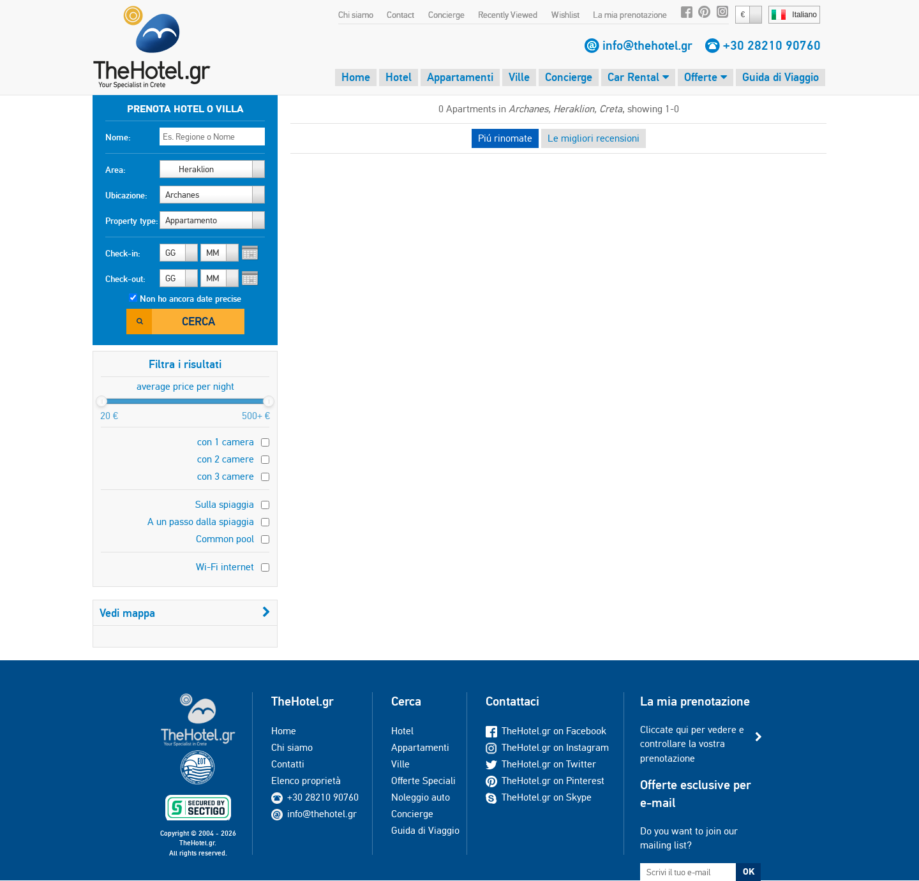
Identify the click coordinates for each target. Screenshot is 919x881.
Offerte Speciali (423, 780)
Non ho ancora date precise (190, 298)
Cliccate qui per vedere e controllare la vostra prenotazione (692, 743)
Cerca (198, 321)
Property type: (131, 220)
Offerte (705, 77)
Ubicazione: (126, 195)
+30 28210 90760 (772, 45)
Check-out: (125, 279)
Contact (400, 14)
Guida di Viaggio (780, 77)
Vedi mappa (185, 612)
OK (748, 871)
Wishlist (565, 14)
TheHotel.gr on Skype (539, 797)
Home (355, 77)
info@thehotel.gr (647, 45)
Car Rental (638, 77)
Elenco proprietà (306, 780)
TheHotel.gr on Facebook (546, 731)
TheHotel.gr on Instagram (547, 747)
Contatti (287, 764)
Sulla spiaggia (224, 504)
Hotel (398, 77)
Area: (115, 169)
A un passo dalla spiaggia (200, 521)
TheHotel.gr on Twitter (541, 764)
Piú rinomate (505, 138)
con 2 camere (225, 459)
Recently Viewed (507, 14)
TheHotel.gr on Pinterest (545, 780)
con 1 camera (225, 442)
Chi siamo (355, 14)
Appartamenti (460, 77)
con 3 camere (225, 476)
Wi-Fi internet (225, 567)
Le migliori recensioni (593, 138)
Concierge (446, 14)
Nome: (118, 137)
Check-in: (122, 253)
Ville (519, 77)
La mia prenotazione (630, 14)
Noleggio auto (420, 797)
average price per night (185, 386)
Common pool (225, 539)
